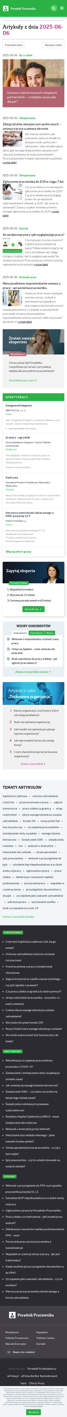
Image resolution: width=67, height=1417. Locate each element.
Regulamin (42, 1332)
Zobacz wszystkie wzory (33, 671)
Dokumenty (20, 632)
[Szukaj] (53, 8)
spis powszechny (13, 858)
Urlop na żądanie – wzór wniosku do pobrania (31, 651)
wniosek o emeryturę (40, 845)
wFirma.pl (13, 1375)
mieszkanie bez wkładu (17, 852)
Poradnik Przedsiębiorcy (41, 1368)
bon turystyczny (12, 827)
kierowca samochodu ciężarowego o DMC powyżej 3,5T (30, 514)
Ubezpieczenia (27, 118)
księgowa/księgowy (19, 405)
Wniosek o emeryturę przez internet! (28, 1129)
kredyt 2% (29, 820)
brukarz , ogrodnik (18, 437)
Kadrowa (12, 477)
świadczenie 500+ (33, 839)
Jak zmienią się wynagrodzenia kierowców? (32, 1085)
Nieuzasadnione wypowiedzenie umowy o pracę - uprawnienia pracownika (31, 285)
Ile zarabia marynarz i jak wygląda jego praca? (33, 234)
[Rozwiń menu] (61, 8)
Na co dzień (25, 55)
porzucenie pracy (34, 883)
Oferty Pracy (37, 1383)
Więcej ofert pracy (18, 551)
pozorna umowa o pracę (34, 802)
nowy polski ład (50, 820)
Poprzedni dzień (14, 44)
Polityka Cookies (45, 1337)
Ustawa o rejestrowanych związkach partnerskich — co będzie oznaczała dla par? (32, 97)
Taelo (23, 1383)
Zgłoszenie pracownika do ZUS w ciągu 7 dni (33, 181)
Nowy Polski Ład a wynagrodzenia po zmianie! (34, 1028)
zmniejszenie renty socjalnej (19, 833)
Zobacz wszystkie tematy (18, 916)
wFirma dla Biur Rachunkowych (39, 1375)
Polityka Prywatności (16, 1337)
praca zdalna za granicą (36, 808)
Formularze (36, 632)
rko (20, 845)
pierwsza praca (17, 901)
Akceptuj (33, 1412)
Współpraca (12, 1332)
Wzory (49, 632)
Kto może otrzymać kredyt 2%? (25, 1022)
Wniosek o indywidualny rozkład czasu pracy (33, 641)
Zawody (23, 228)
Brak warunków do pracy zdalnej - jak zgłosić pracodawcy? (32, 660)
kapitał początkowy (15, 796)
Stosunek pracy (28, 277)
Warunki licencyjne (15, 1343)
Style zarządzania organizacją (32, 722)
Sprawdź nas (33, 609)
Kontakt (40, 1343)
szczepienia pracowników (43, 827)
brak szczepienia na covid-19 (20, 908)
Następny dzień (53, 44)
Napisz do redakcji (21, 1351)
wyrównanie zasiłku (43, 901)
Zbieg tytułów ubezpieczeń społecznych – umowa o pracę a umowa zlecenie (32, 126)
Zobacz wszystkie (34, 763)
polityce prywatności (36, 1406)
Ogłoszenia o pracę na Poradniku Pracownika (33, 1210)
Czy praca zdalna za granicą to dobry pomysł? (33, 991)
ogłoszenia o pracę (37, 870)
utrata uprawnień (46, 852)
